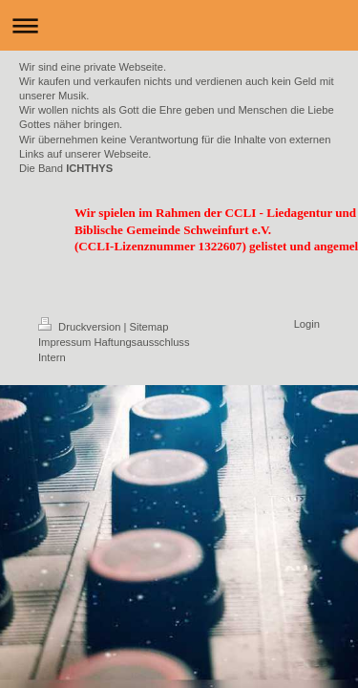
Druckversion (81, 327)
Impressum (64, 342)
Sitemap (149, 327)
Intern (52, 357)
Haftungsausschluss (141, 342)
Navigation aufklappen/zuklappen (179, 25)
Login (307, 324)
